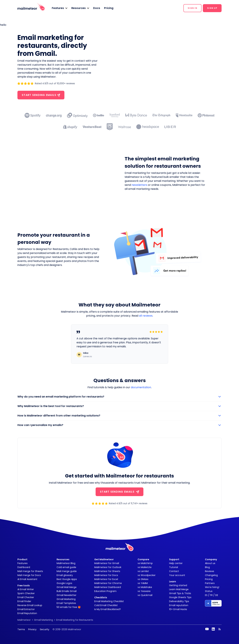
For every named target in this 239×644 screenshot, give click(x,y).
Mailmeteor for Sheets (107, 571)
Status (208, 591)
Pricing (108, 8)
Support (174, 559)
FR (211, 595)
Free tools (23, 585)
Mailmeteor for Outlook (107, 567)
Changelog (211, 575)
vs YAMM (143, 583)
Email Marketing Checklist (109, 601)
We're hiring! (212, 587)
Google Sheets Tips (180, 597)
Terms (21, 629)
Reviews (209, 571)
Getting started (178, 585)
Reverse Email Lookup (29, 605)
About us (210, 563)
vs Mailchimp (145, 563)
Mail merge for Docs (29, 575)
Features (22, 563)
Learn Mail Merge (179, 589)
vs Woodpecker (147, 575)
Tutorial (173, 567)
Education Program (105, 591)
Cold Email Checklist (106, 605)
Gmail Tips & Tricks (180, 593)
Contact (174, 571)
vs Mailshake (145, 587)
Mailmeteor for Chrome (108, 583)
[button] (59, 8)
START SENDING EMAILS (119, 492)
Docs (96, 8)
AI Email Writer (25, 589)
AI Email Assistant (27, 579)
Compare (143, 559)
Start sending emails (41, 95)
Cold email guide (66, 567)
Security (44, 629)
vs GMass (143, 579)
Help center (176, 563)
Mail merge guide (67, 571)
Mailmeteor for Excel (106, 579)
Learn (172, 581)
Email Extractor (26, 609)
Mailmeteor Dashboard (107, 587)
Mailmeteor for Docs (106, 575)
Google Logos (64, 583)
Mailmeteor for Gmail (106, 563)
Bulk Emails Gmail (67, 591)
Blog (207, 567)
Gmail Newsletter (66, 595)
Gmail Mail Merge (67, 587)
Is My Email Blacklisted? (107, 609)
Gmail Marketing (66, 599)
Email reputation (178, 605)
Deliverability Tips (179, 601)
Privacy (32, 629)
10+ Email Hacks (178, 609)
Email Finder (24, 601)
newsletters (139, 185)
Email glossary (65, 575)
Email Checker (25, 597)
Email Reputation (27, 613)
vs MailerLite (145, 567)
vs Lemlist (143, 571)
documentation (141, 387)
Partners (210, 583)
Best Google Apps (67, 579)
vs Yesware (144, 591)
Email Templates (66, 603)
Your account (177, 575)
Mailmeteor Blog (66, 563)
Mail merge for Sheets (30, 571)
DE (216, 595)
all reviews (146, 316)
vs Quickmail (145, 595)
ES (206, 595)
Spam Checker (26, 593)
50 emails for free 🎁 (69, 607)
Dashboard (23, 567)
